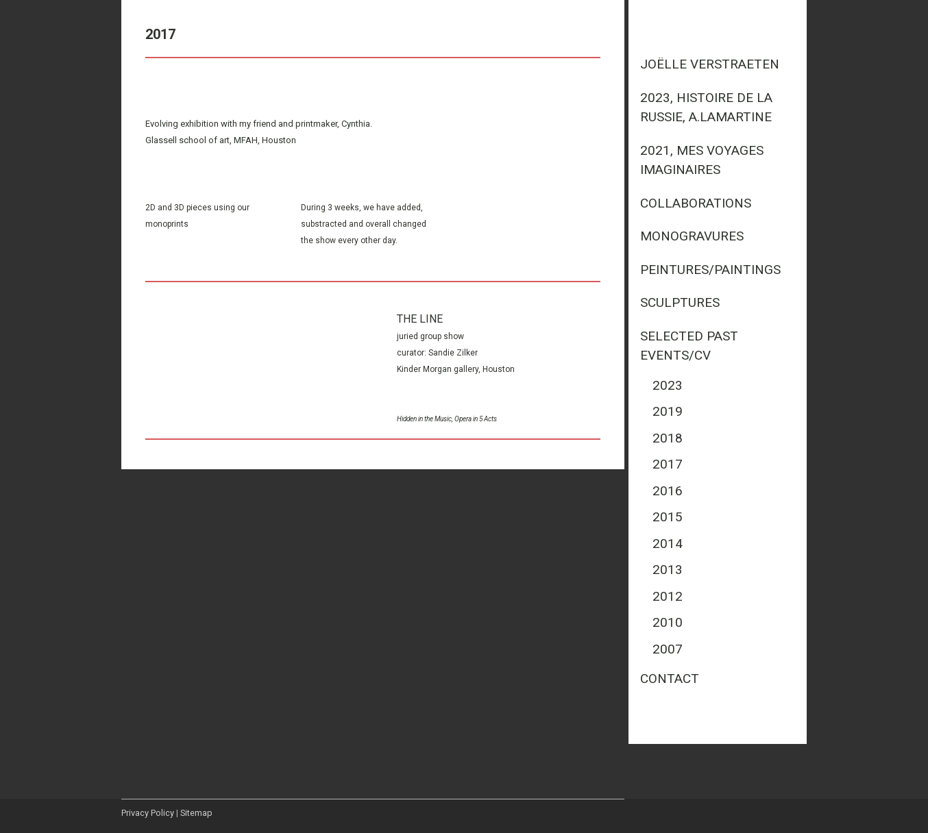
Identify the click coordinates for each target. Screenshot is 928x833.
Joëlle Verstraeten (709, 64)
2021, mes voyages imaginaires (702, 160)
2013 (667, 569)
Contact (669, 678)
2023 (667, 385)
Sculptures (680, 302)
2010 (667, 622)
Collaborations (695, 203)
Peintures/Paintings (710, 269)
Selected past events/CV (689, 346)
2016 (667, 491)
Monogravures (692, 236)
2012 (667, 596)
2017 (667, 464)
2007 (667, 649)
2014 (667, 543)
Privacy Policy (147, 813)
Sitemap (196, 813)
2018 (667, 438)
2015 (667, 517)
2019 (667, 411)
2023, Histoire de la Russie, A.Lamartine (706, 107)
